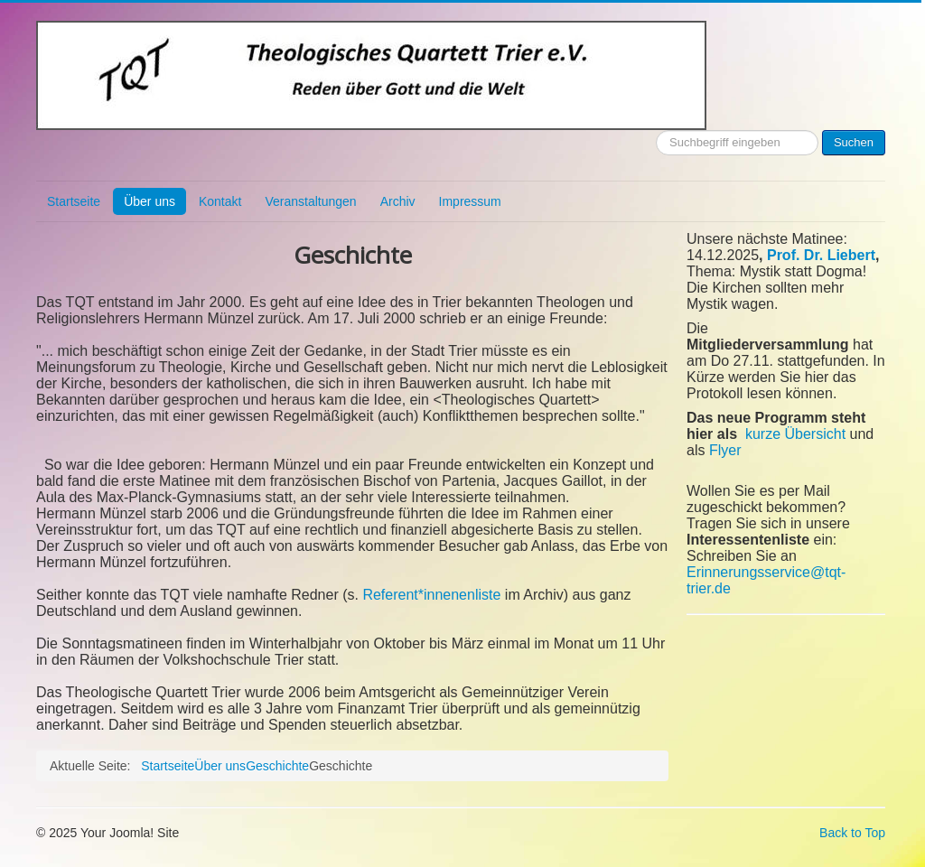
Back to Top (852, 832)
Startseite (73, 201)
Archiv (398, 201)
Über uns (149, 201)
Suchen (854, 142)
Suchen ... (656, 130)
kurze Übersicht (795, 434)
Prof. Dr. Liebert (821, 255)
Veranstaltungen (310, 201)
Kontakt (220, 201)
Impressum (470, 201)
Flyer (725, 450)
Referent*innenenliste (431, 594)
